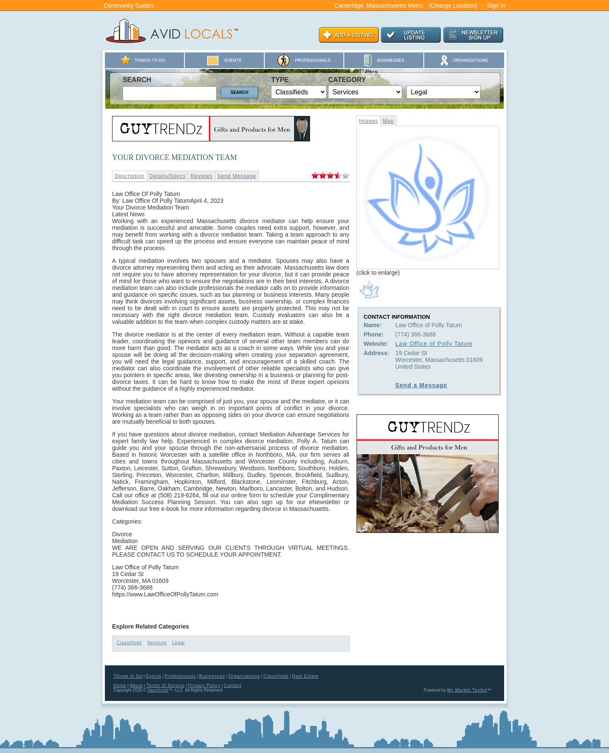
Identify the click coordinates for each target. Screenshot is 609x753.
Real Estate (305, 676)
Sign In (496, 5)
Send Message (236, 176)
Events (154, 676)
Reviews (201, 176)
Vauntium (158, 690)
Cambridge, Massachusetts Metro (379, 5)
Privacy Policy (204, 685)
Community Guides (129, 5)
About (136, 685)
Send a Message (421, 385)
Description (130, 176)
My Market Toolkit (467, 690)
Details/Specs (167, 176)
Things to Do (128, 676)
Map (388, 121)
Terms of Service (165, 685)
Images (368, 121)
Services (157, 642)
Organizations (244, 676)
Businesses (212, 676)
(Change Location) (453, 5)
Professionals (180, 676)
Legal (178, 642)
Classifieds (129, 642)
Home (119, 685)
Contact (232, 685)
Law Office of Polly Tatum (433, 343)
